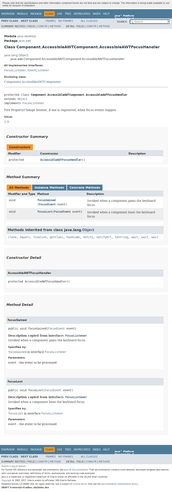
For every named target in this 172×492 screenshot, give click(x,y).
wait (134, 237)
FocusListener (15, 70)
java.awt (25, 41)
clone (12, 237)
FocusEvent (47, 204)
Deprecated (82, 13)
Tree (68, 13)
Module (22, 13)
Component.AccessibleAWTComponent (32, 81)
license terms (80, 484)
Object (22, 99)
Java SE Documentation (76, 470)
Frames (51, 20)
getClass (56, 237)
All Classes (89, 20)
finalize (39, 237)
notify (88, 237)
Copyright (6, 480)
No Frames (65, 20)
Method (55, 26)
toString (121, 237)
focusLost (44, 211)
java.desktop (26, 36)
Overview (8, 13)
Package (36, 13)
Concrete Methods (85, 187)
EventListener (38, 70)
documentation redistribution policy (119, 484)
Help (106, 13)
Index (97, 13)
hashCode (73, 237)
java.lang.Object (16, 55)
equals (25, 237)
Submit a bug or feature (13, 466)
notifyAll (103, 237)
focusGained (46, 200)
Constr (42, 26)
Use (59, 13)
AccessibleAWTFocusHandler (61, 160)
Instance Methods (49, 187)
